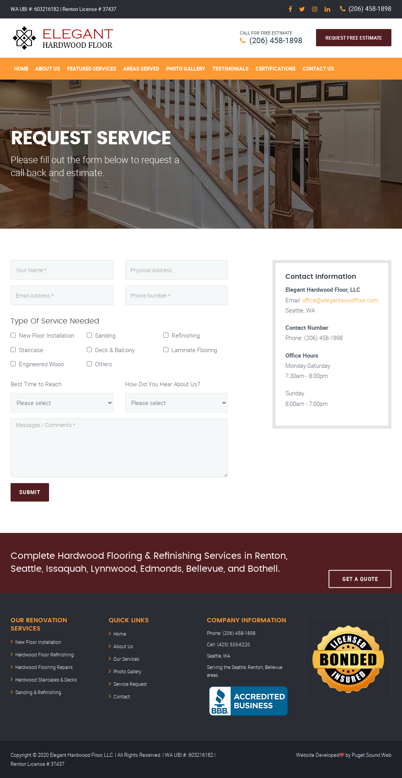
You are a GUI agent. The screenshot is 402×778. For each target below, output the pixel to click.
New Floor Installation (38, 642)
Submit (29, 492)
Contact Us (318, 68)
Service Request (130, 684)
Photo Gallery (185, 68)
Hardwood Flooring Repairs (44, 667)
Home (21, 68)
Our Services (126, 659)
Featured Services (91, 68)
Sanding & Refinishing (38, 692)
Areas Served (141, 68)
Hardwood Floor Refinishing (44, 654)
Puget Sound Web (371, 754)
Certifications (276, 68)
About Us (47, 68)
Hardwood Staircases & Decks (46, 679)
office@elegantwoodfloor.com (340, 300)
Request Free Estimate (353, 38)
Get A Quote (360, 562)
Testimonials (230, 68)
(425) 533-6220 (233, 644)
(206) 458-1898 (370, 9)
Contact (121, 696)
